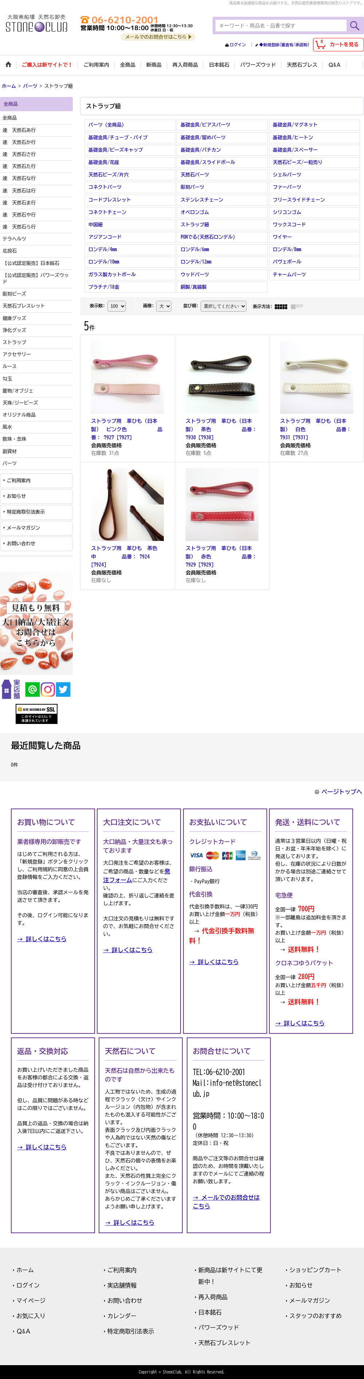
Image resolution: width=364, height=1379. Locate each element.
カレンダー (121, 1316)
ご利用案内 (19, 480)
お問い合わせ (21, 543)
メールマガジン (23, 528)
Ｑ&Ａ (23, 1331)
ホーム (25, 1270)
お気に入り (31, 1316)
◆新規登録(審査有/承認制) (284, 45)
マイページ (31, 1301)
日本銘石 (210, 1312)
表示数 (97, 305)
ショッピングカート (315, 1270)
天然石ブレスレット (224, 1343)
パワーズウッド (218, 1328)
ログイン (238, 45)
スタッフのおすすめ (315, 1316)
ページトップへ (341, 792)
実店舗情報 (121, 1285)
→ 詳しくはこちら (42, 939)
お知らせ (16, 496)
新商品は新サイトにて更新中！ (230, 1276)
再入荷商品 (213, 1297)
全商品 (10, 118)
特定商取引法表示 (26, 512)
